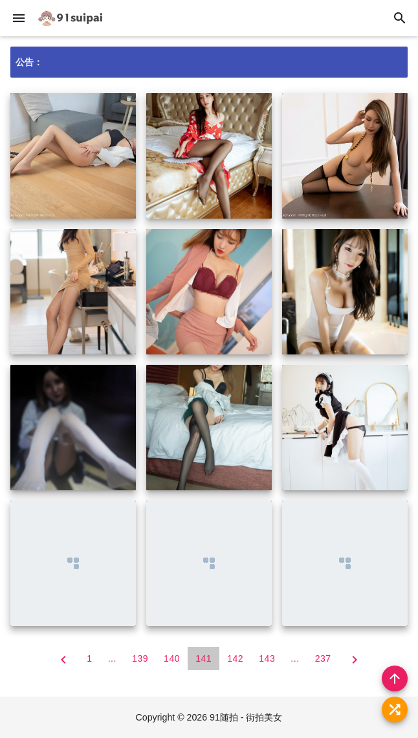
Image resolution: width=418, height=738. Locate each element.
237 (323, 659)
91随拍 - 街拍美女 (246, 717)
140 (172, 659)
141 (203, 659)
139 (140, 659)
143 (267, 659)
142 (235, 659)
